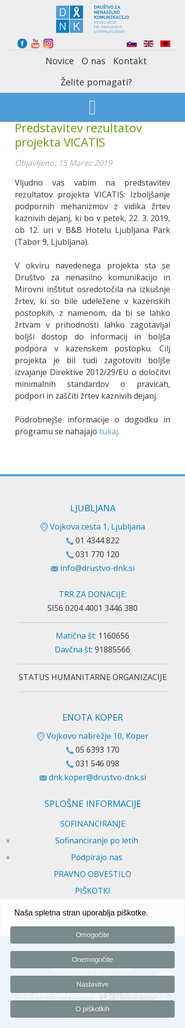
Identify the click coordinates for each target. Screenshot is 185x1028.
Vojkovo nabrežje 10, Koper (92, 735)
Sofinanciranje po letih (96, 840)
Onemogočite (92, 961)
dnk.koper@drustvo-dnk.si (97, 777)
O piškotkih (92, 1011)
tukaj (108, 431)
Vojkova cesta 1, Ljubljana (92, 526)
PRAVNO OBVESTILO (92, 874)
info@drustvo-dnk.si (97, 568)
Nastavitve (92, 986)
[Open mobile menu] (92, 108)
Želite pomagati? (96, 82)
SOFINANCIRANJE (92, 823)
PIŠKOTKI (93, 890)
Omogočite (93, 937)
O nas (93, 61)
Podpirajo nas (96, 857)
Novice (59, 61)
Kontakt (130, 61)
